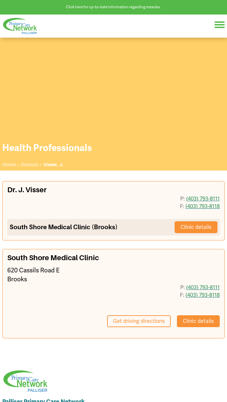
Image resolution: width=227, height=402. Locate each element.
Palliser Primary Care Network (23, 26)
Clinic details (196, 227)
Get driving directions (139, 321)
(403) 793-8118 (202, 206)
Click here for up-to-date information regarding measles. (113, 7)
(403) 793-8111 (203, 198)
